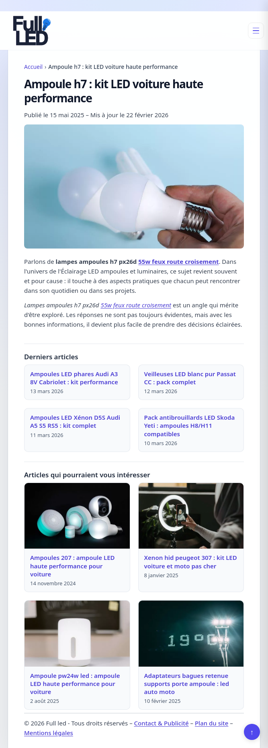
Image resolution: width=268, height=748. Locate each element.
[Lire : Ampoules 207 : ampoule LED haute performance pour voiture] (77, 516)
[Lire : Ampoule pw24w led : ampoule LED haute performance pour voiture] (77, 633)
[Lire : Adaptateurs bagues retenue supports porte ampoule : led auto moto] (191, 633)
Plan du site (211, 723)
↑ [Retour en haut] (252, 732)
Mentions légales (48, 733)
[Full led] (30, 30)
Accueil (33, 66)
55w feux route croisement (178, 261)
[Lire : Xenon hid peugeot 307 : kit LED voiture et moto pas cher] (191, 516)
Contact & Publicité (161, 723)
